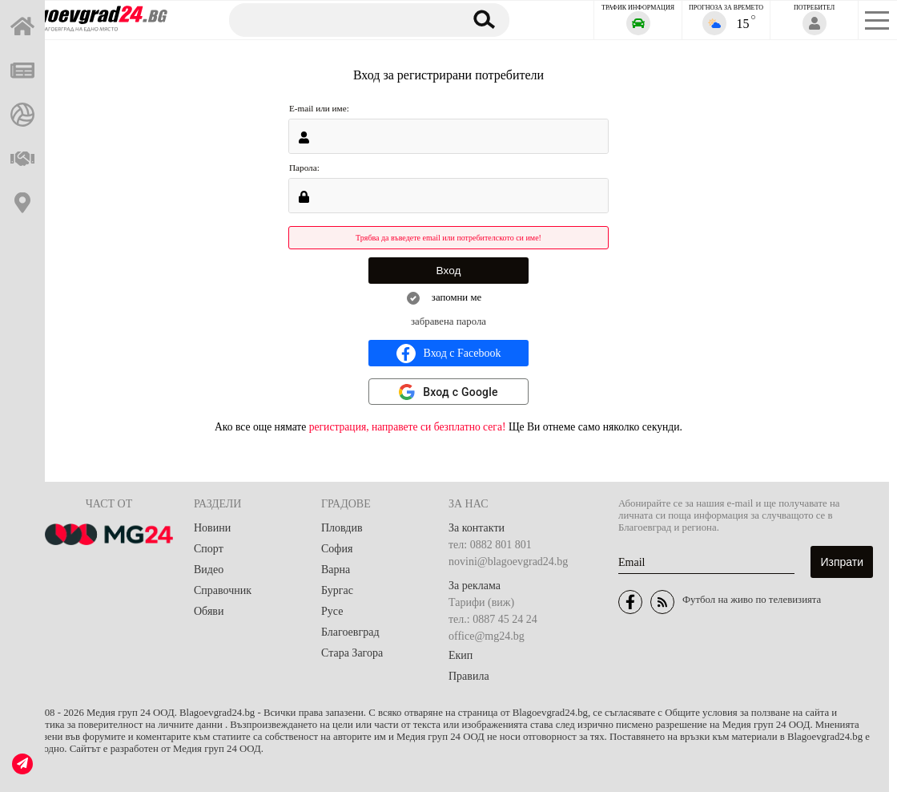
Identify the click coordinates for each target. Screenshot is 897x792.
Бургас (337, 590)
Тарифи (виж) (481, 602)
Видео (208, 570)
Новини (212, 528)
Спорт (208, 549)
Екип (460, 655)
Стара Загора (352, 653)
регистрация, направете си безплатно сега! (407, 427)
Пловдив (342, 528)
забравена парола (448, 321)
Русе (332, 611)
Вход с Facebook (448, 353)
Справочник (222, 590)
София (336, 549)
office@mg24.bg (486, 636)
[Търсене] (339, 19)
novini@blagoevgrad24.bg (508, 562)
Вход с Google (460, 392)
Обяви (208, 611)
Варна (335, 570)
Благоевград (350, 632)
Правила (468, 676)
